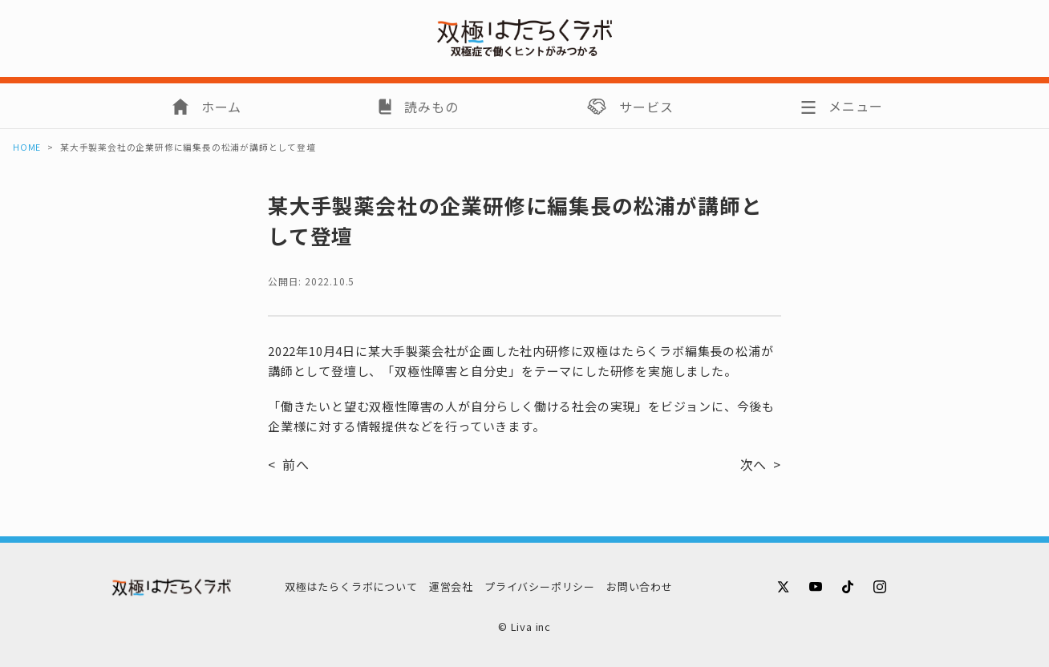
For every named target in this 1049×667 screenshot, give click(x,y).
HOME (27, 147)
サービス (646, 106)
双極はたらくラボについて (351, 586)
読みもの (431, 106)
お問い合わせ (639, 586)
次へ (754, 464)
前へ (296, 464)
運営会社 (451, 586)
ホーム (221, 106)
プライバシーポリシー (539, 586)
